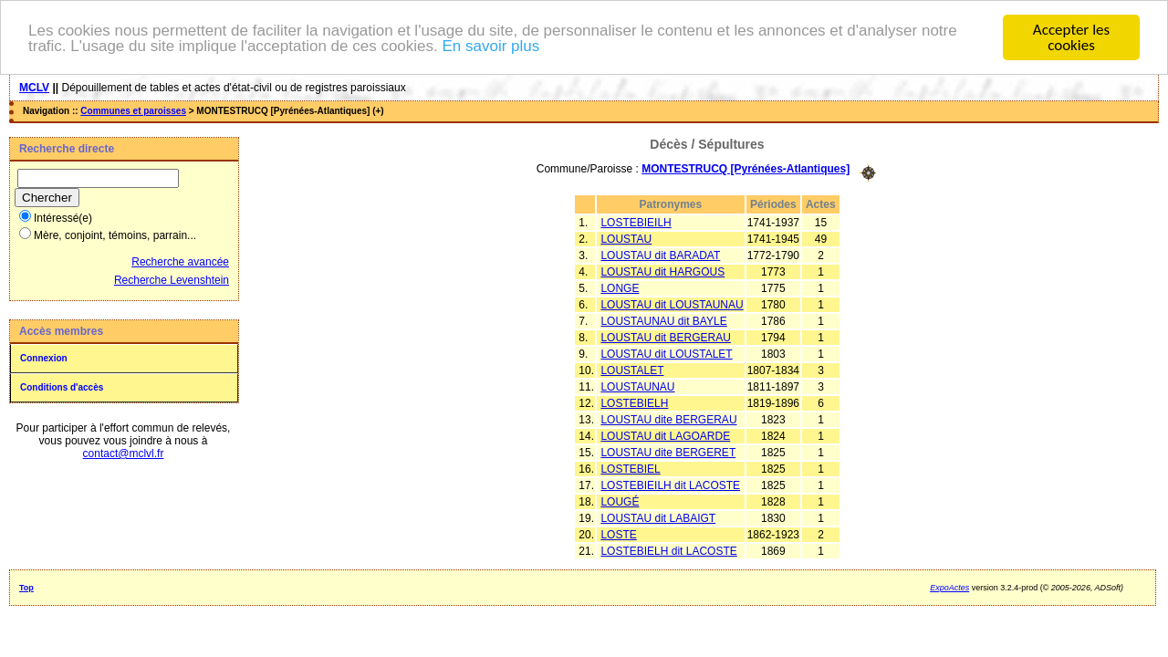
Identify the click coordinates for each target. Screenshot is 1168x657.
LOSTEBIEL (630, 468)
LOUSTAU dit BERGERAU (665, 336)
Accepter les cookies (1071, 37)
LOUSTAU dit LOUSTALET (666, 353)
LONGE (619, 287)
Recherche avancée (180, 262)
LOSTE (618, 533)
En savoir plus (490, 45)
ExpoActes (949, 586)
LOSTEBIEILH (635, 221)
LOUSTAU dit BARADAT (660, 254)
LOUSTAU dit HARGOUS (662, 271)
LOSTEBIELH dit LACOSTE (668, 550)
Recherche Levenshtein (171, 280)
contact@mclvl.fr (123, 453)
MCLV (34, 87)
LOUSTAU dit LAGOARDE (665, 435)
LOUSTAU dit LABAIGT (657, 517)
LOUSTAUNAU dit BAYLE (663, 320)
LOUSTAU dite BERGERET (667, 451)
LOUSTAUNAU (637, 386)
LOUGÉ (619, 501)
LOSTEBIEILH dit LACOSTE (670, 484)
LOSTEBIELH (634, 402)
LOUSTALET (631, 369)
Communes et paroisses (133, 111)
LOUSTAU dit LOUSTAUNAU (671, 303)
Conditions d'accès (61, 387)
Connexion (44, 358)
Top (26, 586)
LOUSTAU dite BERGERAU (668, 418)
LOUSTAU (626, 238)
